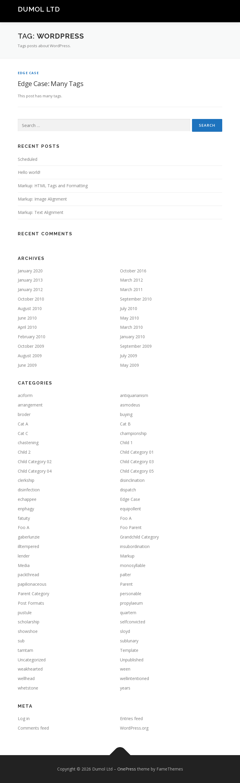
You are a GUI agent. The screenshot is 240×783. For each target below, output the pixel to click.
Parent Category (33, 593)
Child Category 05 (137, 471)
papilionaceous (32, 584)
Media (24, 565)
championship (133, 433)
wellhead (26, 678)
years (125, 688)
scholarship (28, 622)
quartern (128, 612)
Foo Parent (131, 527)
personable (130, 593)
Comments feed (33, 728)
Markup (127, 556)
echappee (27, 499)
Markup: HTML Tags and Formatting (53, 185)
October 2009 (31, 346)
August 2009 (30, 355)
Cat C (23, 433)
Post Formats (31, 603)
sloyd (125, 631)
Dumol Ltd (39, 9)
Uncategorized (32, 660)
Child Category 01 (137, 452)
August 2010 (30, 308)
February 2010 (31, 336)
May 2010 (129, 318)
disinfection (29, 490)
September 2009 (136, 346)
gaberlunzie (29, 537)
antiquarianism (134, 395)
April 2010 (27, 327)
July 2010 (128, 308)
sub (21, 641)
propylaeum (131, 603)
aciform (25, 395)
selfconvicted (132, 622)
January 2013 (30, 280)
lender (24, 556)
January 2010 (132, 336)
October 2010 (31, 299)
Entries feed (131, 718)
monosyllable (132, 565)
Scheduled (27, 159)
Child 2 (24, 452)
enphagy (26, 509)
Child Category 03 (137, 461)
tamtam (25, 650)
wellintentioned (134, 678)
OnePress (126, 769)
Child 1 (126, 442)
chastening (28, 442)
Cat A (23, 424)
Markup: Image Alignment (42, 199)
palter (125, 574)
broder (24, 414)
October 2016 (133, 271)
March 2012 (131, 280)
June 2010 (27, 318)
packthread (28, 574)
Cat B (125, 424)
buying (126, 414)
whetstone (28, 688)
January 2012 (30, 289)
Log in (24, 718)
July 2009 (128, 355)
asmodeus (130, 405)
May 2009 (129, 365)
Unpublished (131, 660)
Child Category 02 (35, 461)
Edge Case (28, 73)
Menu (217, 11)
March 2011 (131, 289)
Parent (126, 584)
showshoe (28, 631)
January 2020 (30, 271)
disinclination (132, 480)
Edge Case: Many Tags (50, 83)
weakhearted (30, 669)
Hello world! (29, 172)
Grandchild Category (139, 537)
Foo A (126, 518)
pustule (25, 612)
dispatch (128, 490)
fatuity (24, 518)
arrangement (30, 405)
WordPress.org (134, 728)
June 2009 (27, 365)
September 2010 (136, 299)
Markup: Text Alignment (40, 212)
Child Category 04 (35, 471)
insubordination (135, 546)
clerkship (26, 480)
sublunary (129, 641)
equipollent (130, 509)
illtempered (28, 546)
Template (129, 650)
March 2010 (131, 327)
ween (125, 669)
